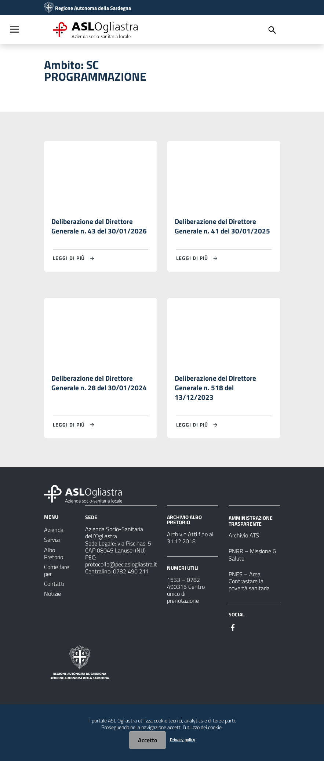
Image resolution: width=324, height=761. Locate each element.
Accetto (147, 740)
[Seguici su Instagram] (246, 630)
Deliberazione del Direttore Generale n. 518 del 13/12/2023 (216, 391)
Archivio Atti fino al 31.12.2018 (190, 542)
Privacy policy (182, 739)
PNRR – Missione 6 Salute (252, 558)
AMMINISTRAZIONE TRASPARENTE (251, 524)
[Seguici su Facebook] (233, 630)
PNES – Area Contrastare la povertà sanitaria (249, 584)
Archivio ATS (244, 539)
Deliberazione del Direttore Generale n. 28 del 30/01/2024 (99, 385)
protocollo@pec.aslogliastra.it (121, 567)
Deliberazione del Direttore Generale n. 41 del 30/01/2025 (222, 227)
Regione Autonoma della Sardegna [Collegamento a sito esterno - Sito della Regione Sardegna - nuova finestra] (93, 8)
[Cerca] (272, 30)
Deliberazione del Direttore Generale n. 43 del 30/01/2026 (99, 227)
